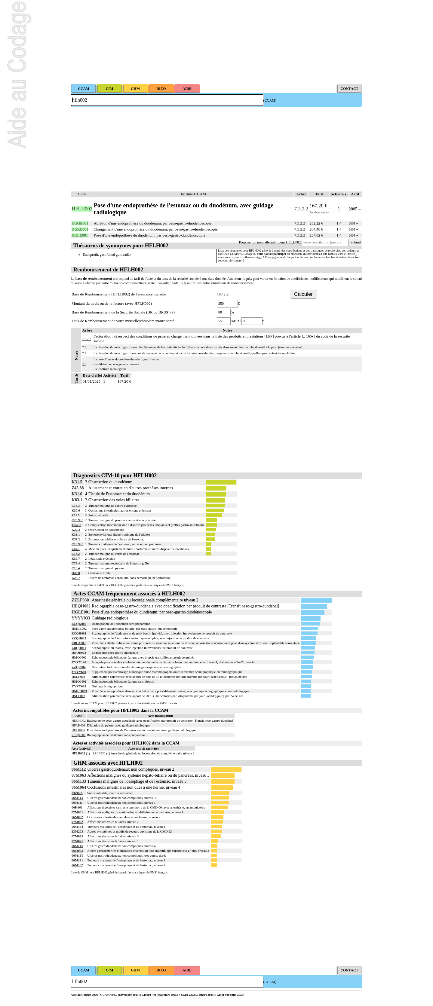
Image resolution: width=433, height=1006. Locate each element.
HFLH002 (78, 730)
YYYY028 (79, 686)
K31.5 (77, 482)
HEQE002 (79, 652)
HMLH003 (79, 691)
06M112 (79, 769)
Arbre (301, 194)
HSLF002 (78, 696)
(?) (172, 312)
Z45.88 (78, 488)
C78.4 (76, 563)
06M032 (77, 850)
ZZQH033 (79, 638)
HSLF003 (78, 676)
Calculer (303, 294)
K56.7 (76, 558)
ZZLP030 (80, 600)
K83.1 (77, 500)
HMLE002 (79, 628)
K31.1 (76, 534)
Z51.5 (76, 515)
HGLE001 (81, 612)
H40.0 (76, 573)
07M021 (77, 841)
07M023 (77, 836)
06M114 (77, 846)
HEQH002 (81, 606)
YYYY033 (81, 618)
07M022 (77, 822)
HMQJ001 (79, 681)
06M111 (77, 802)
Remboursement (319, 212)
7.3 (84, 347)
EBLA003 (78, 643)
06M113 (77, 798)
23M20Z (78, 831)
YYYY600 (79, 672)
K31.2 (76, 539)
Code (82, 194)
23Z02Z (77, 793)
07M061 (77, 812)
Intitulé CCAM (193, 194)
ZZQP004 (78, 667)
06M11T (77, 855)
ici (259, 257)
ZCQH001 (79, 633)
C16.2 (76, 553)
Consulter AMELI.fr (171, 283)
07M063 (79, 775)
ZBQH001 (79, 648)
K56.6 (76, 510)
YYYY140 (79, 662)
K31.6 (77, 494)
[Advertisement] (216, 42)
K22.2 (76, 529)
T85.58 (76, 525)
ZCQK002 (79, 623)
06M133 (79, 781)
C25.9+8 (77, 520)
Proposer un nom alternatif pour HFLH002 (270, 242)
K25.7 (76, 577)
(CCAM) (269, 100)
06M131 (77, 860)
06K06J (77, 807)
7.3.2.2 (301, 209)
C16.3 (76, 505)
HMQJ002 (79, 657)
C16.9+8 (77, 544)
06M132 (77, 865)
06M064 (79, 787)
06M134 (77, 826)
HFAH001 (78, 725)
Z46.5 (76, 549)
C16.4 (76, 568)
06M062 (77, 817)
